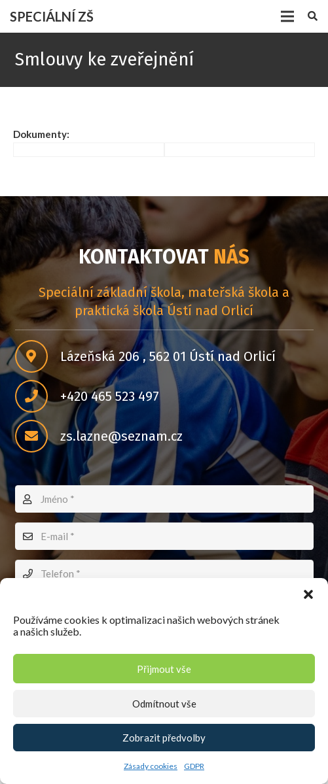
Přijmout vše (164, 669)
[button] (308, 594)
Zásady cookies (150, 766)
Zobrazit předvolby (164, 737)
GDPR (194, 766)
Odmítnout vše (164, 703)
